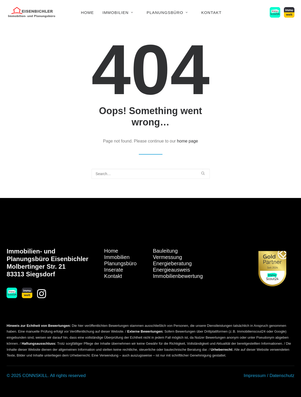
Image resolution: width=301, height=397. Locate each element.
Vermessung (167, 257)
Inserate (113, 270)
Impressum (255, 375)
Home (87, 12)
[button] (276, 12)
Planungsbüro (167, 12)
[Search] (150, 174)
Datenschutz (281, 375)
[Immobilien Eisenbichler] (31, 12)
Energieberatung (172, 263)
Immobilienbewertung (178, 276)
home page (187, 141)
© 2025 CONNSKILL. (28, 375)
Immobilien (118, 12)
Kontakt (211, 12)
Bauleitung (165, 251)
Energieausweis (171, 270)
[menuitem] (87, 12)
